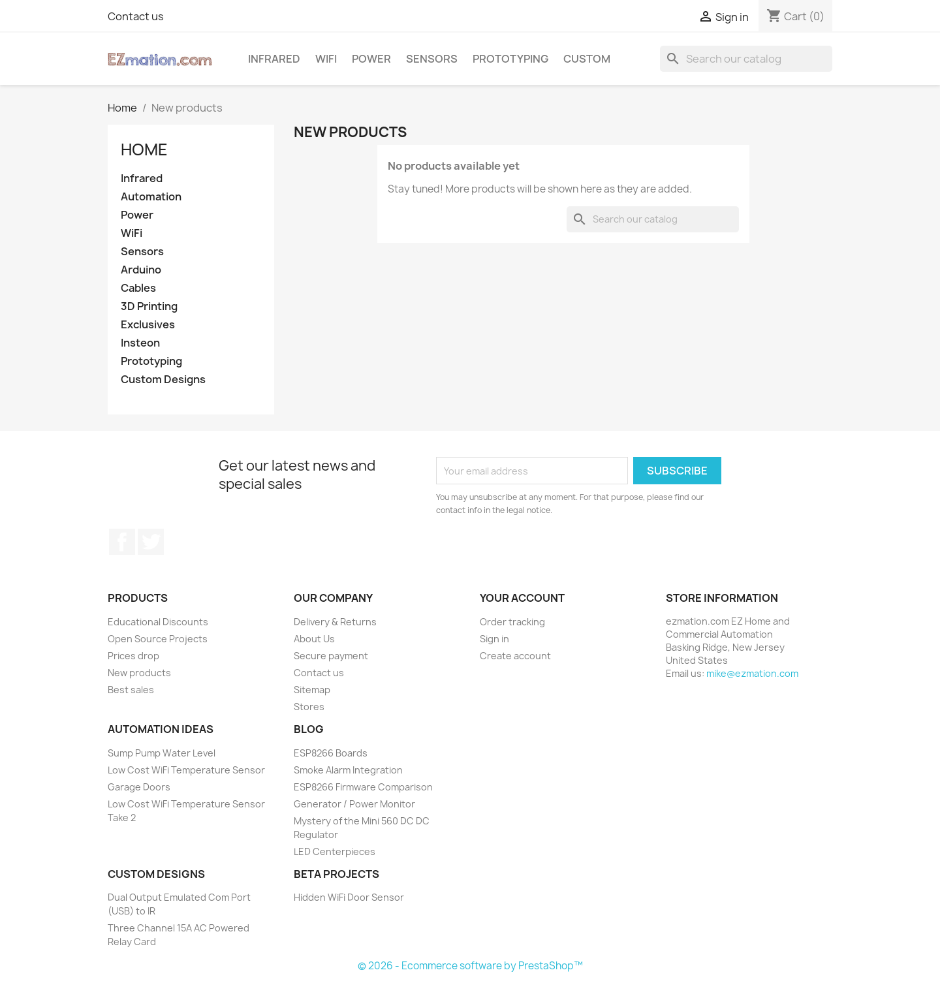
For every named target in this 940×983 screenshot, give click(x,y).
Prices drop (133, 655)
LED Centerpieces (334, 851)
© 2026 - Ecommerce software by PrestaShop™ (470, 966)
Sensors (432, 59)
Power (371, 59)
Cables (138, 288)
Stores (309, 706)
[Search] (746, 59)
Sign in (494, 638)
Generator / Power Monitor (354, 804)
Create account (515, 655)
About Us (314, 638)
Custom (586, 59)
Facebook (122, 542)
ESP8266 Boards (331, 753)
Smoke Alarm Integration (348, 770)
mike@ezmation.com (752, 673)
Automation (151, 197)
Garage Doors (139, 787)
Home (144, 149)
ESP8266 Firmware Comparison (363, 787)
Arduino (141, 270)
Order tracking (512, 622)
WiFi (326, 59)
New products (139, 672)
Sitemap (312, 689)
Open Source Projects (158, 638)
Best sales (131, 689)
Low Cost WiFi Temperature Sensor (186, 770)
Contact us (136, 16)
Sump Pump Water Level (161, 753)
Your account (522, 598)
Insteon (140, 343)
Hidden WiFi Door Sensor (349, 897)
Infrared (274, 59)
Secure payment (331, 655)
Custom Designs (163, 379)
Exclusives (148, 325)
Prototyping (510, 59)
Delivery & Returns (335, 622)
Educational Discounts (158, 622)
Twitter (151, 542)
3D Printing (149, 306)
